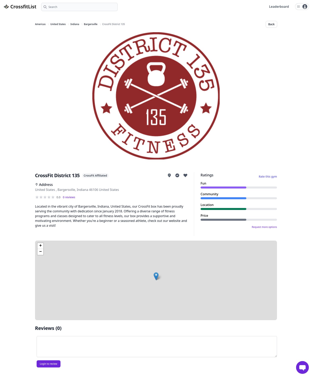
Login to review (48, 363)
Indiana (74, 24)
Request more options (264, 227)
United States (58, 24)
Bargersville (91, 24)
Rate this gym (268, 176)
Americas (40, 24)
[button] (156, 276)
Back (271, 24)
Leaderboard (279, 6)
